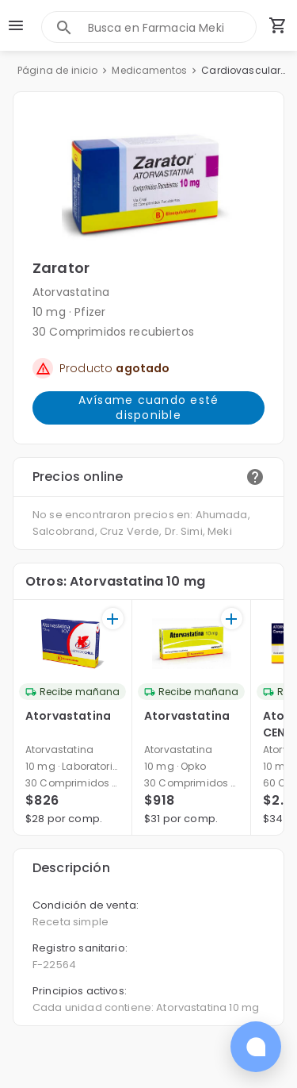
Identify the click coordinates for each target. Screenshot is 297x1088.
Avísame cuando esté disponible (148, 408)
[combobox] (172, 27)
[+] (113, 618)
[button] (148, 183)
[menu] (16, 25)
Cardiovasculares (245, 70)
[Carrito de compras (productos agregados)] (278, 25)
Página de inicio (57, 70)
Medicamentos (149, 70)
